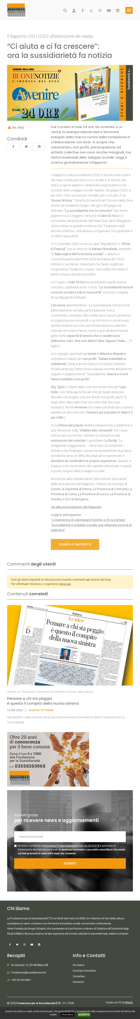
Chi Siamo (78, 965)
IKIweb (129, 1002)
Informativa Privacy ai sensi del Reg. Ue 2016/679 (71, 845)
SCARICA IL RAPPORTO (75, 544)
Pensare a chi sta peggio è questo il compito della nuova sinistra (43, 701)
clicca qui (65, 584)
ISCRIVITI (70, 863)
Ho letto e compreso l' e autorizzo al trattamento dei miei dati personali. (71, 849)
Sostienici (78, 981)
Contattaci (79, 976)
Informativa (67, 1014)
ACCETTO (84, 1014)
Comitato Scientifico (84, 970)
